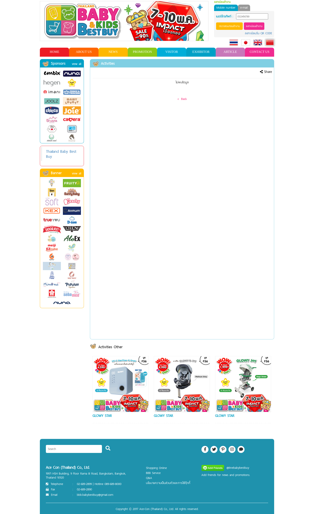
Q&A (149, 477)
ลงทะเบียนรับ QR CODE (258, 33)
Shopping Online (156, 467)
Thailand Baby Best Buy (61, 154)
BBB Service (153, 472)
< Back (182, 98)
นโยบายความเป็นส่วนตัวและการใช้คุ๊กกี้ (168, 482)
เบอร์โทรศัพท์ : (224, 16)
